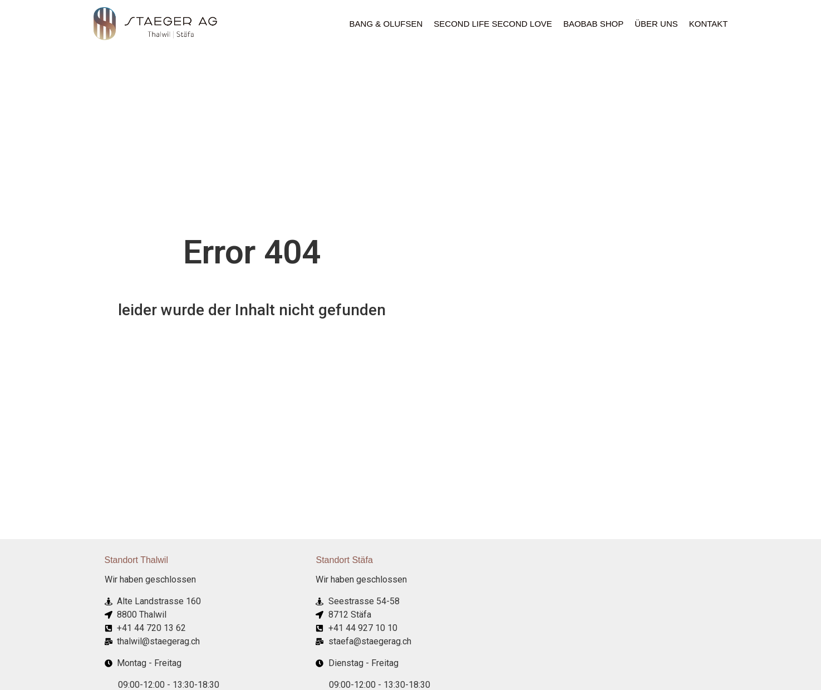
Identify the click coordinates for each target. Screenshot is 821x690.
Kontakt (708, 23)
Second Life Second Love (493, 23)
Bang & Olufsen (386, 23)
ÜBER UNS (656, 23)
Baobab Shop (593, 23)
